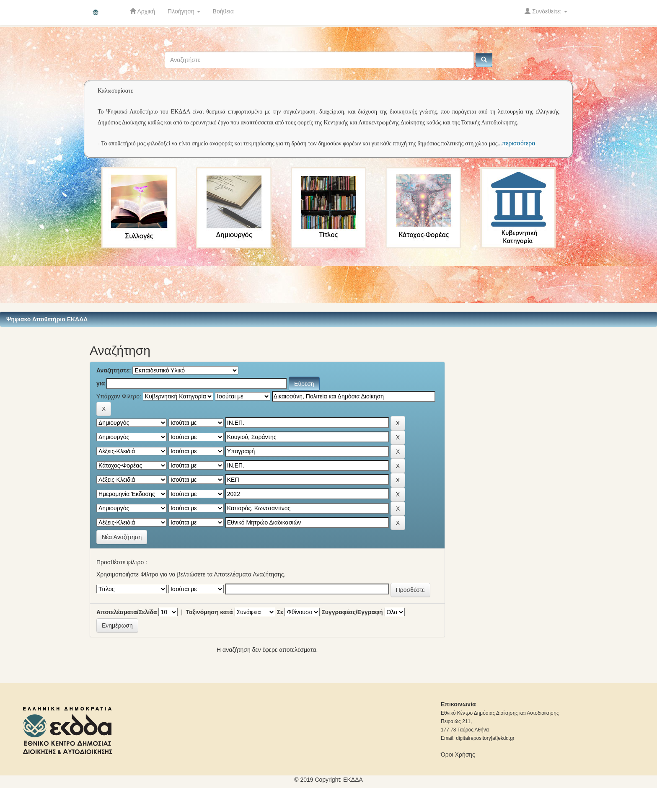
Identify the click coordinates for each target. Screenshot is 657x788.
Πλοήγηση (184, 11)
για (100, 383)
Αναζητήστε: (113, 370)
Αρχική (142, 11)
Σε (280, 612)
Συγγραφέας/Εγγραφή (352, 612)
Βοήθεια (223, 11)
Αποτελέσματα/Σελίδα (126, 612)
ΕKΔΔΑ (353, 779)
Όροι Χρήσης (458, 754)
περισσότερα (518, 143)
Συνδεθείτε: (546, 11)
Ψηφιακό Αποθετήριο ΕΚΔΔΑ (47, 319)
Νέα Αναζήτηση (122, 537)
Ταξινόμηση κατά (209, 612)
